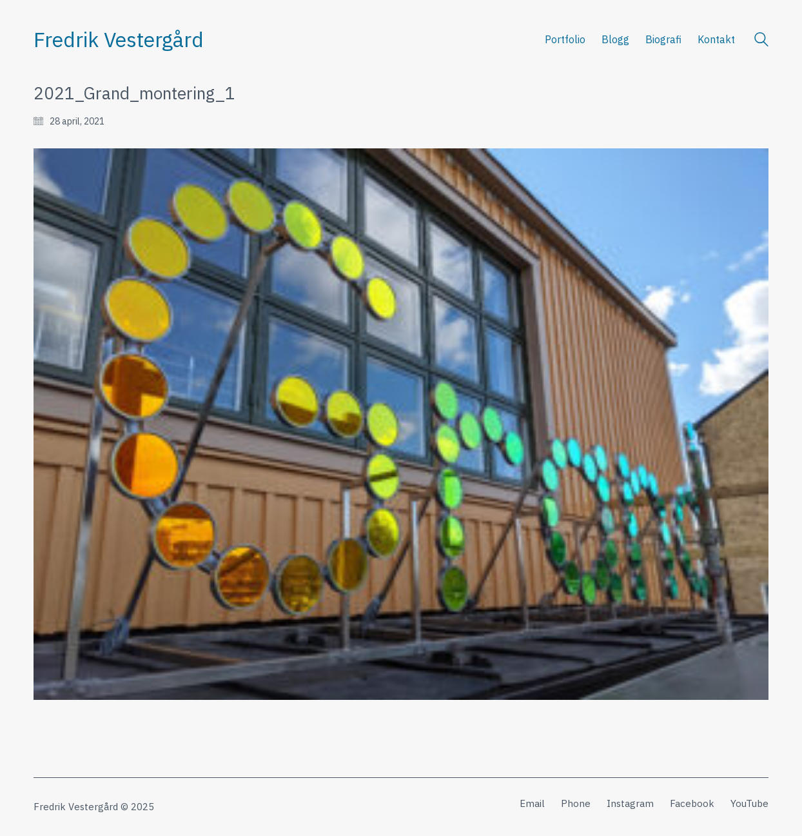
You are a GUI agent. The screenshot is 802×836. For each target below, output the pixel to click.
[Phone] (576, 803)
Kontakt (716, 39)
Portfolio (565, 39)
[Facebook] (692, 803)
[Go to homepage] (119, 40)
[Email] (532, 803)
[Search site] (761, 41)
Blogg (615, 39)
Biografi (663, 39)
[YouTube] (749, 803)
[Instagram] (630, 803)
